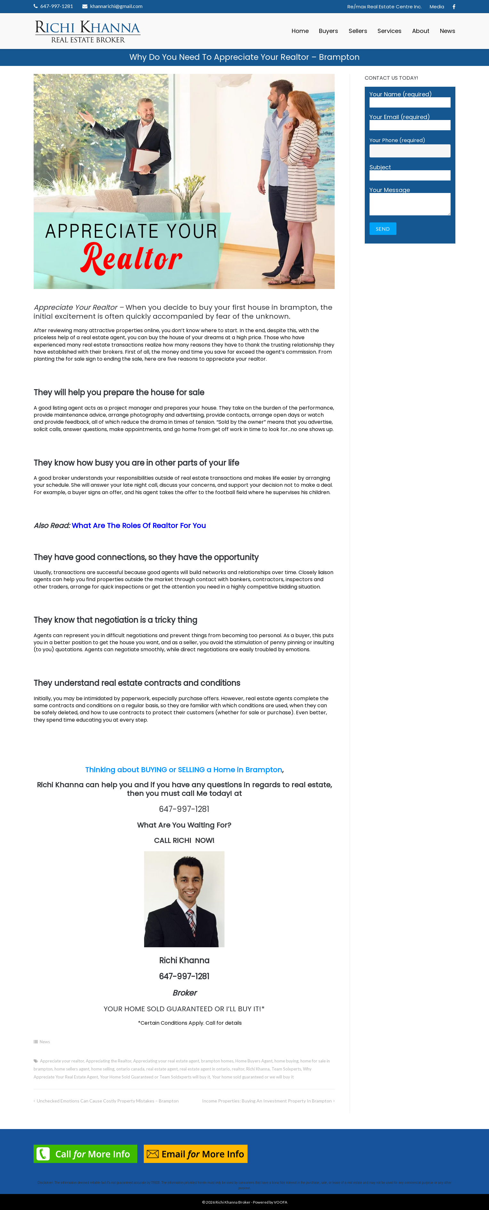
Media (437, 6)
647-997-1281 (56, 6)
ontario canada (130, 1068)
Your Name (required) (410, 100)
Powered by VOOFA (270, 1202)
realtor (238, 1068)
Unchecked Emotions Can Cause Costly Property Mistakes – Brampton (108, 1100)
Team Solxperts (286, 1068)
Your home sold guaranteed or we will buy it (253, 1076)
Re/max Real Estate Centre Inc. (384, 6)
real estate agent (162, 1068)
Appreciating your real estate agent (166, 1060)
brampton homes (217, 1060)
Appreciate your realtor (62, 1060)
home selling (102, 1068)
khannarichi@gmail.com (116, 6)
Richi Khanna (258, 1068)
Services (390, 31)
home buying (286, 1060)
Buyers (328, 31)
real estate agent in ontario (205, 1068)
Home (300, 31)
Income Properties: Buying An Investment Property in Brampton (267, 1100)
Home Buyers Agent (254, 1060)
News (447, 31)
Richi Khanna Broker (233, 1202)
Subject (410, 172)
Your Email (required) (410, 122)
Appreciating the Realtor (108, 1060)
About (420, 31)
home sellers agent (71, 1068)
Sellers (358, 31)
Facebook (453, 7)
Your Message (410, 201)
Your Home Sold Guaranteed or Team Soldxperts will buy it (155, 1076)
